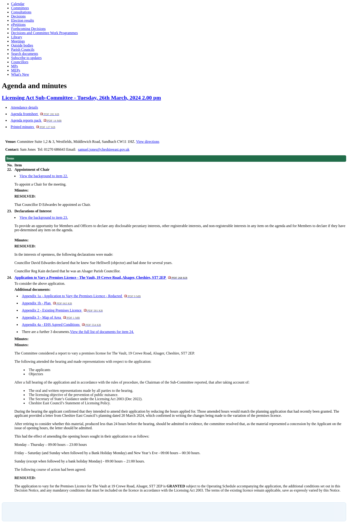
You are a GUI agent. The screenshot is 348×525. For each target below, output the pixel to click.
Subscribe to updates (26, 58)
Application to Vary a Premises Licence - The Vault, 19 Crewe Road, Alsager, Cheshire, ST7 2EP (100, 277)
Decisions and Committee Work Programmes (44, 33)
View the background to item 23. (43, 217)
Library (16, 37)
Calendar (17, 4)
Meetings (18, 41)
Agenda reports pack (36, 120)
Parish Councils (22, 49)
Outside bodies (22, 45)
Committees (20, 8)
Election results (22, 20)
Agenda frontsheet (35, 114)
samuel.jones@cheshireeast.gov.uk (103, 149)
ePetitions (18, 25)
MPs (14, 66)
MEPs (15, 70)
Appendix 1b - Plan (47, 303)
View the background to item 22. (43, 176)
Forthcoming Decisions (28, 29)
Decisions (18, 16)
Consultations (21, 12)
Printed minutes (33, 127)
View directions (147, 142)
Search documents (24, 54)
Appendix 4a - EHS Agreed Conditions (61, 325)
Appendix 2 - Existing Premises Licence (62, 310)
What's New (20, 74)
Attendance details (24, 107)
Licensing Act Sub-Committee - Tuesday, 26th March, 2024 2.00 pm (81, 98)
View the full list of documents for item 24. (102, 332)
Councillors (19, 62)
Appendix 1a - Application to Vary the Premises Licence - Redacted (81, 296)
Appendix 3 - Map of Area (51, 317)
